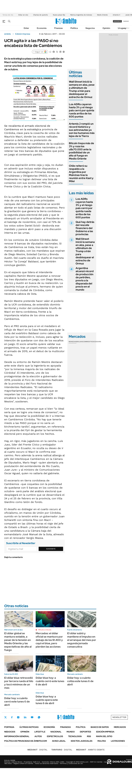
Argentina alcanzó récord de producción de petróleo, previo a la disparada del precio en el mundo (85, 278)
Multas (101, 741)
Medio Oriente (102, 15)
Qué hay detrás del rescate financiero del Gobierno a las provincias (85, 228)
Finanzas (58, 28)
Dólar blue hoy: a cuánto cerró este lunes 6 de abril (50, 681)
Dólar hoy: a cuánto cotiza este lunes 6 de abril (80, 681)
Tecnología (75, 736)
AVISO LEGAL (59, 741)
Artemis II (116, 15)
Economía (41, 28)
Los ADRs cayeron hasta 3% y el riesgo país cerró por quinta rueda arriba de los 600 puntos (81, 110)
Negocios (90, 28)
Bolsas (79, 341)
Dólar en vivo (23, 15)
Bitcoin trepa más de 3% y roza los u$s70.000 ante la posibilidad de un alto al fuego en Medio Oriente (81, 151)
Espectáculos (55, 736)
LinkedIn (25, 717)
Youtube (32, 717)
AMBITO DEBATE (90, 749)
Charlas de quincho (40, 15)
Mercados (120, 727)
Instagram (18, 717)
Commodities (88, 341)
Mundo (71, 731)
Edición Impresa (105, 731)
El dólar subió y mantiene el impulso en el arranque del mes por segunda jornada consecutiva (81, 640)
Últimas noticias (29, 727)
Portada (9, 727)
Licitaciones (118, 741)
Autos (38, 736)
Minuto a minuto (44, 630)
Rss (89, 736)
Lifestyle (39, 731)
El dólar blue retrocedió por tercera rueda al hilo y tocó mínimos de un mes (18, 682)
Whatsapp (39, 717)
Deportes (85, 731)
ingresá (126, 21)
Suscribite (51, 549)
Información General (16, 736)
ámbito (7, 34)
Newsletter (119, 717)
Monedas (72, 341)
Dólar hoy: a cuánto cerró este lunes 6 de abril (17, 702)
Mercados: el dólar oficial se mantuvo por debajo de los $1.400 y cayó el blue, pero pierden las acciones (49, 640)
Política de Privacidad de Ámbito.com (25, 741)
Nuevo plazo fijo (59, 15)
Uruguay (122, 28)
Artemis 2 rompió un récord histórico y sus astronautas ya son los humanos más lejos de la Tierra (82, 130)
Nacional (55, 731)
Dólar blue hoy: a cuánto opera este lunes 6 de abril (47, 700)
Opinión (106, 28)
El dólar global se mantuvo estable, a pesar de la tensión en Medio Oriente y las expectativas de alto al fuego (18, 642)
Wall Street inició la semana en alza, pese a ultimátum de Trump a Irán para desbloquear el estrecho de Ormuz (82, 89)
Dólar (26, 28)
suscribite (117, 21)
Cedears (97, 341)
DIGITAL (37, 749)
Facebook (11, 717)
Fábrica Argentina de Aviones (81, 15)
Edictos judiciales (81, 741)
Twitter (5, 717)
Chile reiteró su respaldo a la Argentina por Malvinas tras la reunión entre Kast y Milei (81, 173)
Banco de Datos (100, 727)
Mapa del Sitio (104, 736)
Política (74, 28)
